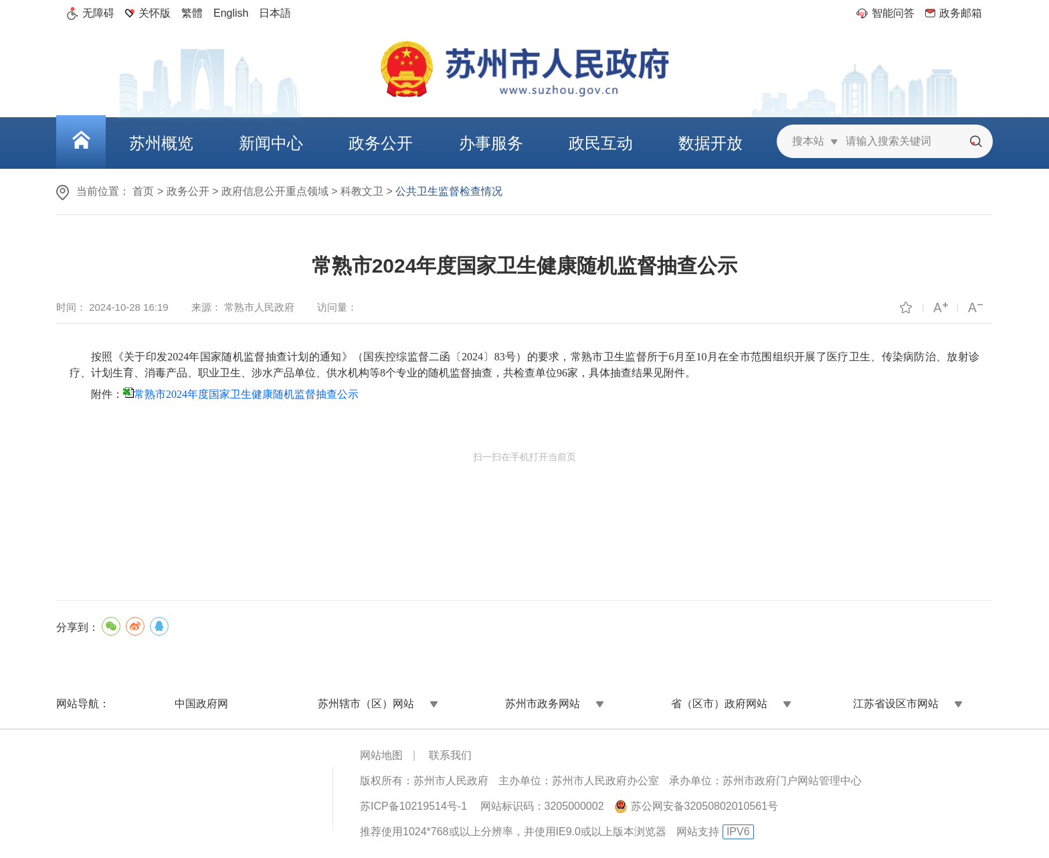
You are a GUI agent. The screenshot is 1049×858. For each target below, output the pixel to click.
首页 (143, 191)
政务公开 (188, 191)
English (230, 13)
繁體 (192, 13)
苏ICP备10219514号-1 (413, 806)
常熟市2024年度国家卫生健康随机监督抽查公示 (246, 394)
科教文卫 (362, 191)
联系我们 (450, 755)
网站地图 (381, 755)
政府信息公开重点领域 (274, 191)
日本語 (275, 13)
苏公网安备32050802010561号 (705, 806)
